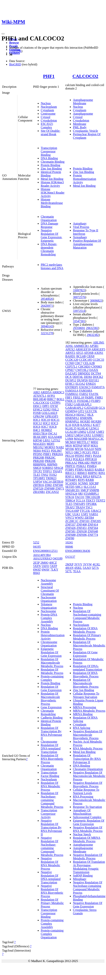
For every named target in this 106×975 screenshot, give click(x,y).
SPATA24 (71, 493)
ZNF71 (59, 488)
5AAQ (87, 567)
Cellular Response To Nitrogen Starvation (86, 695)
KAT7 (96, 425)
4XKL (78, 567)
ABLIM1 (98, 342)
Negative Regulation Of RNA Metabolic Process (50, 863)
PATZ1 (46, 450)
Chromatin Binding (52, 161)
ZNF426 (70, 528)
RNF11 (69, 476)
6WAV (46, 569)
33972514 (79, 310)
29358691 (79, 328)
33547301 (79, 321)
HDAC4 (70, 414)
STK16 (69, 497)
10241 (69, 542)
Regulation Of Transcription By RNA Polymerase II (51, 733)
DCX (68, 376)
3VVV (78, 564)
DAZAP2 (71, 373)
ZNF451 (82, 528)
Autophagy (79, 223)
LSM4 (69, 438)
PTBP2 (79, 469)
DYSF (54, 406)
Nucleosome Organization (49, 599)
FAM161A (71, 390)
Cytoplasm (47, 110)
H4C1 (36, 430)
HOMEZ (46, 430)
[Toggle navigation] (3, 33)
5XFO (45, 566)
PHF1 (49, 76)
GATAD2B (91, 407)
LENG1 (94, 428)
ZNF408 (82, 524)
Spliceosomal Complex (87, 817)
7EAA (77, 571)
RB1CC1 (71, 473)
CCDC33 (98, 359)
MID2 (94, 442)
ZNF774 (93, 534)
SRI (80, 493)
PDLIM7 (56, 450)
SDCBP (94, 483)
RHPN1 (93, 473)
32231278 (47, 333)
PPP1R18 (91, 459)
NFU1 (69, 452)
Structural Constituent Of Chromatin (50, 590)
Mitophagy (79, 879)
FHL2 (55, 409)
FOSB (37, 413)
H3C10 (45, 419)
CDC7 (78, 363)
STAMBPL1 (91, 493)
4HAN (69, 567)
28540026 (47, 298)
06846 (69, 546)
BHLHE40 (39, 399)
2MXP (69, 564)
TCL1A (80, 500)
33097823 (79, 290)
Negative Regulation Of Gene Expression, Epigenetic (51, 235)
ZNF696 (82, 534)
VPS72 (69, 517)
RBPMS (52, 464)
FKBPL (89, 397)
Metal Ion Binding (52, 178)
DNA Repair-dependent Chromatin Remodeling (49, 249)
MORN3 (49, 447)
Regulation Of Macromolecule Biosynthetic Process (50, 698)
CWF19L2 (81, 370)
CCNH (69, 363)
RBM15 (82, 473)
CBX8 (90, 356)
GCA (102, 407)
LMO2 (69, 435)
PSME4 (91, 466)
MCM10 (70, 442)
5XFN (37, 566)
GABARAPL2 (74, 407)
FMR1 (99, 397)
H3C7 (44, 426)
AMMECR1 (81, 346)
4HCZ (53, 562)
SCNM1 (83, 483)
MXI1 (94, 445)
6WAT (37, 569)
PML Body (79, 127)
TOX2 (53, 474)
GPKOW (38, 416)
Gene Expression (51, 707)
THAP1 (57, 471)
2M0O (44, 562)
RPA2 (78, 476)
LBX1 (47, 440)
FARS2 (83, 394)
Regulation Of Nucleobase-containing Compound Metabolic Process (52, 799)
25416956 (15, 51)
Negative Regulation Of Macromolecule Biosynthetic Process (87, 735)
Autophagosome (83, 113)
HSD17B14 (40, 433)
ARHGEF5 (98, 349)
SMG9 (37, 467)
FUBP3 (95, 401)
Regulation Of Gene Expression (51, 688)
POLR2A (78, 459)
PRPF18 (96, 462)
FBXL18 (78, 397)
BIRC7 (51, 399)
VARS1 (93, 514)
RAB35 (89, 469)
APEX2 (70, 349)
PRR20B (38, 457)
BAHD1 (70, 356)
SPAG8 (58, 467)
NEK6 (37, 450)
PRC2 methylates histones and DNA (52, 266)
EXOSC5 (85, 387)
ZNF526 (38, 488)
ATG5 (79, 352)
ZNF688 (49, 488)
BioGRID (15, 64)
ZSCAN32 (52, 492)
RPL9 (86, 476)
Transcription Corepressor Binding (49, 151)
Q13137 (70, 556)
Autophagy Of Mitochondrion (82, 812)
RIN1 (101, 473)
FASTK (94, 394)
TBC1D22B (92, 497)
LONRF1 (98, 435)
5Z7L (68, 571)
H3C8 (52, 426)
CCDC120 (71, 359)
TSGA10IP (72, 510)
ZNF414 (93, 524)
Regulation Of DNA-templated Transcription (50, 748)
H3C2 (46, 423)
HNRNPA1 (72, 418)
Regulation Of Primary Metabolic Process (52, 903)
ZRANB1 (39, 492)
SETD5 (69, 486)
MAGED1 (39, 443)
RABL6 (99, 469)
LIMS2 (81, 431)
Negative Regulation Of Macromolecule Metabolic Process (89, 776)
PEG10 (69, 455)
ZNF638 (82, 531)
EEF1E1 (94, 380)
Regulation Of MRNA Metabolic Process (86, 839)
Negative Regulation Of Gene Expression (87, 904)
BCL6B (81, 356)
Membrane (79, 124)
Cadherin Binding (52, 717)
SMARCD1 (72, 490)
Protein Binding (50, 165)
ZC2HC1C (71, 521)
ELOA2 (80, 383)
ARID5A (46, 392)
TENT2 (100, 500)
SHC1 (79, 486)
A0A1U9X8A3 (42, 558)
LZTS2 (55, 440)
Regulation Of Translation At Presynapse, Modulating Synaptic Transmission (89, 867)
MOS (68, 445)
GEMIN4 (71, 411)
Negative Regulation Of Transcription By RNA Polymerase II (51, 827)
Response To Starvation (87, 806)
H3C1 (36, 419)
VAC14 (47, 481)
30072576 (79, 297)
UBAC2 (96, 510)
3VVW (87, 564)
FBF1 (68, 397)
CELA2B (89, 363)
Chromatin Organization (49, 218)
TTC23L (85, 510)
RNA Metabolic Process (88, 748)
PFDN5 (37, 454)
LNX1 (87, 435)
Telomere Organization (49, 606)
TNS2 (44, 474)
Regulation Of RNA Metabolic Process (50, 786)
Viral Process (81, 227)
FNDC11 (70, 401)
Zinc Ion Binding (51, 168)
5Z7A (95, 567)
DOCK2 (98, 376)
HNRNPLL (72, 421)
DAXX (93, 370)
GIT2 (81, 411)
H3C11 (55, 419)
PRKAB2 (84, 462)
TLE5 (36, 474)
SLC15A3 (89, 486)
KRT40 (37, 440)
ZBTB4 (89, 517)
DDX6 (88, 376)
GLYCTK (91, 411)
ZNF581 (70, 531)
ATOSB (88, 352)
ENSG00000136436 (77, 550)
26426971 (47, 305)
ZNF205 (96, 521)
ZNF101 (84, 521)
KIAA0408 (55, 437)
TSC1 (89, 507)
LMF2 (100, 431)
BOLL (60, 399)
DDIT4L (78, 376)
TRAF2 (70, 507)
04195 (37, 546)
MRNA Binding (83, 714)
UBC (68, 514)
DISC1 (37, 406)
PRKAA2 (71, 462)
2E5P (36, 562)
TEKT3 (90, 500)
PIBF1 (47, 454)
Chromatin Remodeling (48, 712)
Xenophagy (80, 237)
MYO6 (79, 449)
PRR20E (50, 461)
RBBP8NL (39, 464)
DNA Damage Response (49, 225)
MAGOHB (80, 438)
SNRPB (94, 490)
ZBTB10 (57, 481)
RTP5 (81, 479)
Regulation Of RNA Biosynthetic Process (52, 759)
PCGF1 (86, 452)
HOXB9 (96, 421)
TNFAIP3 (79, 504)
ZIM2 (48, 485)
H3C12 (37, 423)
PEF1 (95, 452)
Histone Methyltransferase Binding (52, 203)
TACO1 (79, 497)
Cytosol (45, 117)
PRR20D (38, 461)
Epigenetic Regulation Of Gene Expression (51, 652)
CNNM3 (96, 366)
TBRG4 (70, 500)
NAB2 (60, 447)
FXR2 (69, 404)
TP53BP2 (39, 478)
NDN (98, 449)
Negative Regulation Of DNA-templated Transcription (50, 877)
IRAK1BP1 (40, 437)
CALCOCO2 (85, 76)
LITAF (91, 431)
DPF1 (45, 406)
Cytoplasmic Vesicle (85, 130)
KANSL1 (86, 425)
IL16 (68, 425)
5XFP (53, 566)
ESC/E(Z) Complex (47, 125)
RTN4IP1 (71, 479)
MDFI (50, 443)
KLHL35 (71, 428)
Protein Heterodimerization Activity (52, 635)
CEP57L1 (71, 366)
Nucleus (46, 103)
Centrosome (48, 113)
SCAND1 (71, 483)
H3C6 (36, 426)
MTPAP (77, 445)
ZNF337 (70, 524)
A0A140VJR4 (42, 555)
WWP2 (79, 517)
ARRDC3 (58, 392)
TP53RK (91, 504)
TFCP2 (37, 471)
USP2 (84, 514)
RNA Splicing (81, 727)
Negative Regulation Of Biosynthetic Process (87, 784)
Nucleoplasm (49, 106)
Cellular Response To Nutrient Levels (86, 791)
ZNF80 (69, 538)
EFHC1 (70, 383)
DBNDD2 (84, 373)
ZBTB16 (38, 485)
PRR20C (50, 457)
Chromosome (49, 741)
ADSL (69, 346)
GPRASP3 (51, 416)
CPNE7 (70, 370)
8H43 (36, 573)
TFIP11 (47, 471)
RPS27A (96, 476)
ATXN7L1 (39, 395)
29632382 (92, 328)
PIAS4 (97, 455)
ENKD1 (91, 383)
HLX (90, 414)
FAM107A (97, 387)
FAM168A (85, 390)
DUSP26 (82, 380)
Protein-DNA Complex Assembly (49, 618)
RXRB (90, 479)
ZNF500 (58, 485)
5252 (36, 542)
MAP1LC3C (96, 438)
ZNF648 (93, 531)
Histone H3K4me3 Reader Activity (52, 184)
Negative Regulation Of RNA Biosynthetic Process (52, 891)
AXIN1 (98, 352)
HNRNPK (86, 418)
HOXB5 (85, 421)
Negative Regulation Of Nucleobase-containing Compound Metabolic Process (52, 846)
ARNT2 (70, 352)
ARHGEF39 (83, 349)
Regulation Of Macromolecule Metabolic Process (52, 663)
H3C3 (54, 423)
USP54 (37, 481)
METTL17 (83, 442)
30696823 (96, 300)
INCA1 (52, 433)
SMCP (85, 490)
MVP (86, 445)
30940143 (47, 326)
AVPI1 (51, 395)
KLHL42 (83, 428)
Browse (14, 42)
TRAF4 (80, 507)
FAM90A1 (71, 394)
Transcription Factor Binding (50, 774)
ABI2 (36, 392)
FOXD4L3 (83, 401)
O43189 (58, 558)
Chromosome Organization (49, 643)
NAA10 (89, 449)
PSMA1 (81, 466)
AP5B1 (94, 346)
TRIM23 (51, 478)
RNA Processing (83, 796)
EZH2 (47, 409)
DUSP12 (70, 380)
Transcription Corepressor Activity (49, 814)
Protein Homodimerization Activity (84, 179)
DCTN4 (96, 373)
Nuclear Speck (82, 834)
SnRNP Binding (83, 875)
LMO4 (78, 435)
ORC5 (78, 452)
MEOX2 (38, 447)
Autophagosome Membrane (83, 101)
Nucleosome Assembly (48, 582)
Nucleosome (48, 611)
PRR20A (57, 454)
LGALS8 (71, 431)
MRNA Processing (84, 707)
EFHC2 (37, 409)
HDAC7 (81, 414)
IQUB (75, 425)
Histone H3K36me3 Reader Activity (52, 193)
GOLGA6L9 (49, 413)
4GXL (96, 564)
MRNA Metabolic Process (89, 710)
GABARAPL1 (82, 404)
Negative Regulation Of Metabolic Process (87, 856)
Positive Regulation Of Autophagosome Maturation (87, 244)
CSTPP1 (55, 402)
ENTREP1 (71, 387)
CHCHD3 (84, 366)
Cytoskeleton (49, 120)
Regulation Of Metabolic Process (52, 671)
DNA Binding (49, 158)
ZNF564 (93, 528)
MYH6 (69, 449)
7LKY (54, 569)
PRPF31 (70, 466)
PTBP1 (69, 469)
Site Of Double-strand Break (50, 132)
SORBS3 (47, 467)
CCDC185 (85, 359)
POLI (68, 459)
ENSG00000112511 (45, 550)
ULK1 (76, 514)
